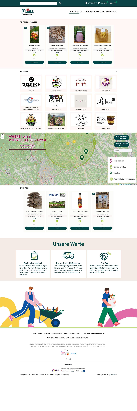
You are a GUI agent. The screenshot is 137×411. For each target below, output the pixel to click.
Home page (74, 11)
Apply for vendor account (82, 370)
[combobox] (123, 185)
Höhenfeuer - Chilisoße (80, 244)
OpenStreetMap (127, 216)
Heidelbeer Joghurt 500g (80, 76)
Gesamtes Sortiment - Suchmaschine (123, 171)
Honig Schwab (106, 160)
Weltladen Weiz (56, 141)
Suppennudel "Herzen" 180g (102, 76)
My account (50, 370)
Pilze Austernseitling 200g (34, 244)
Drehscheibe (111, 12)
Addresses (62, 370)
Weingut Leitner (105, 141)
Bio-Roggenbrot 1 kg (57, 76)
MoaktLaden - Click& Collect (123, 179)
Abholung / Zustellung (95, 12)
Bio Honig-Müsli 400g (102, 244)
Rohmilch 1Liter (57, 244)
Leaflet (120, 216)
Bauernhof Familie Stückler (56, 160)
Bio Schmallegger (81, 141)
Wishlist (72, 370)
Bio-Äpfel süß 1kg (34, 76)
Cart (68, 370)
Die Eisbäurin (81, 160)
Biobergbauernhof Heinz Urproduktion (31, 160)
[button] (91, 3)
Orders (56, 370)
